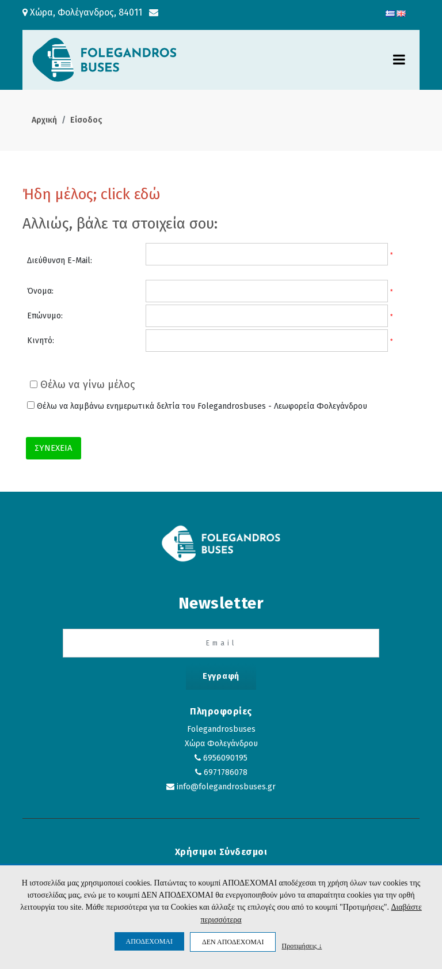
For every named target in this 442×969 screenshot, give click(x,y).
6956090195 (225, 758)
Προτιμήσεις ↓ (301, 945)
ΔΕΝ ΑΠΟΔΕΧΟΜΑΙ (233, 942)
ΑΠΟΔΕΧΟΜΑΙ (149, 941)
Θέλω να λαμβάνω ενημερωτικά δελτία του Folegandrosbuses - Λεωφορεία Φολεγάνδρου (197, 406)
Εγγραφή (221, 676)
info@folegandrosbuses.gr (226, 787)
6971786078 (225, 772)
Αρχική (44, 120)
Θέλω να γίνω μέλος (82, 384)
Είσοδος (86, 120)
